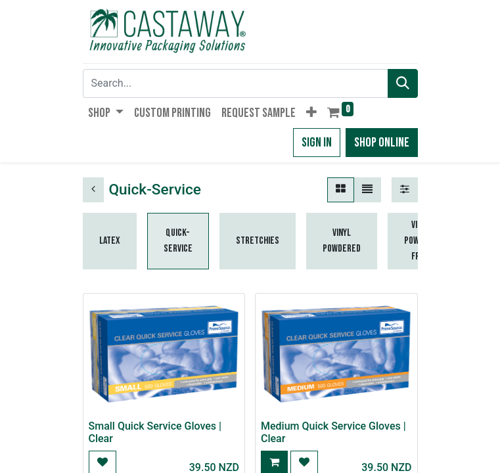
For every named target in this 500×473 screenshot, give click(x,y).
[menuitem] (172, 113)
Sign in (317, 142)
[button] (311, 113)
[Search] (403, 83)
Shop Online (381, 142)
